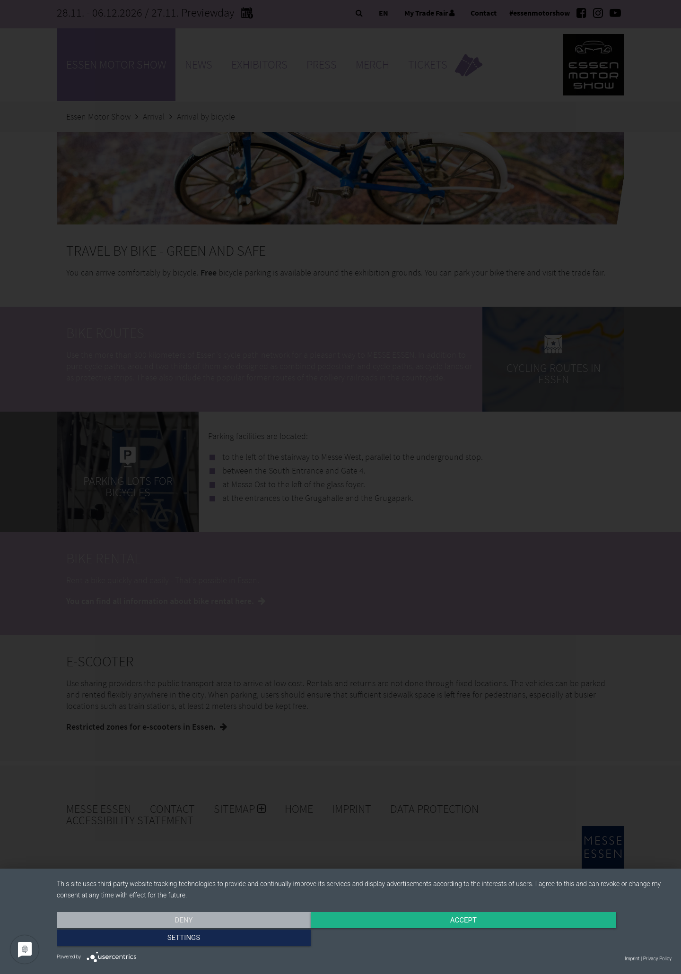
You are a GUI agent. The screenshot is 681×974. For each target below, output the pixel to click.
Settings (579, 939)
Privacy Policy (657, 958)
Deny (149, 939)
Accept (364, 939)
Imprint (632, 958)
